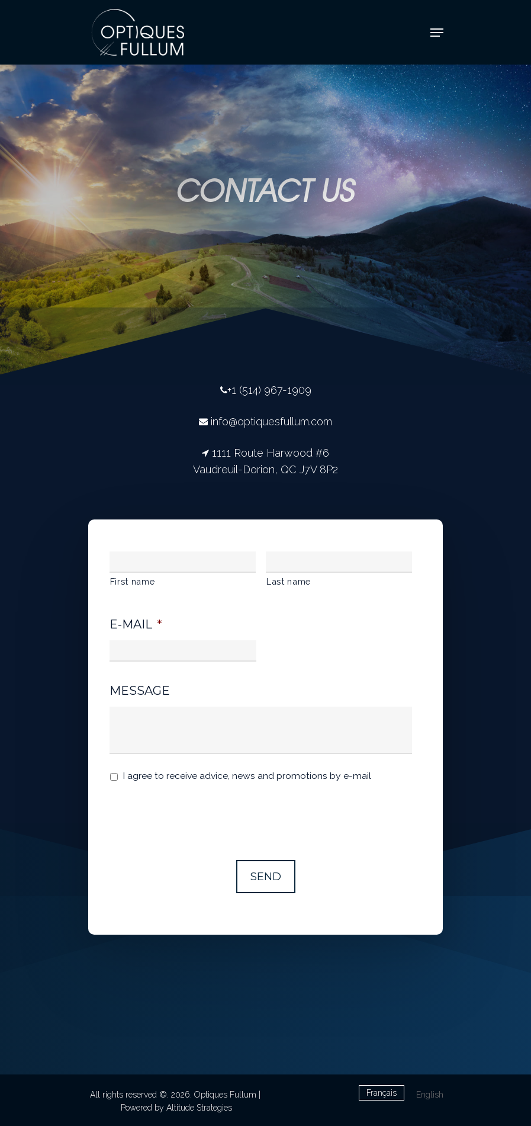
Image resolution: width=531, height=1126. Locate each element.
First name (132, 581)
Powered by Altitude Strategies (176, 1107)
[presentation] (199, 816)
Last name (288, 581)
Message (140, 691)
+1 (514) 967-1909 (269, 390)
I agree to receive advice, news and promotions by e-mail (247, 775)
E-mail (136, 624)
